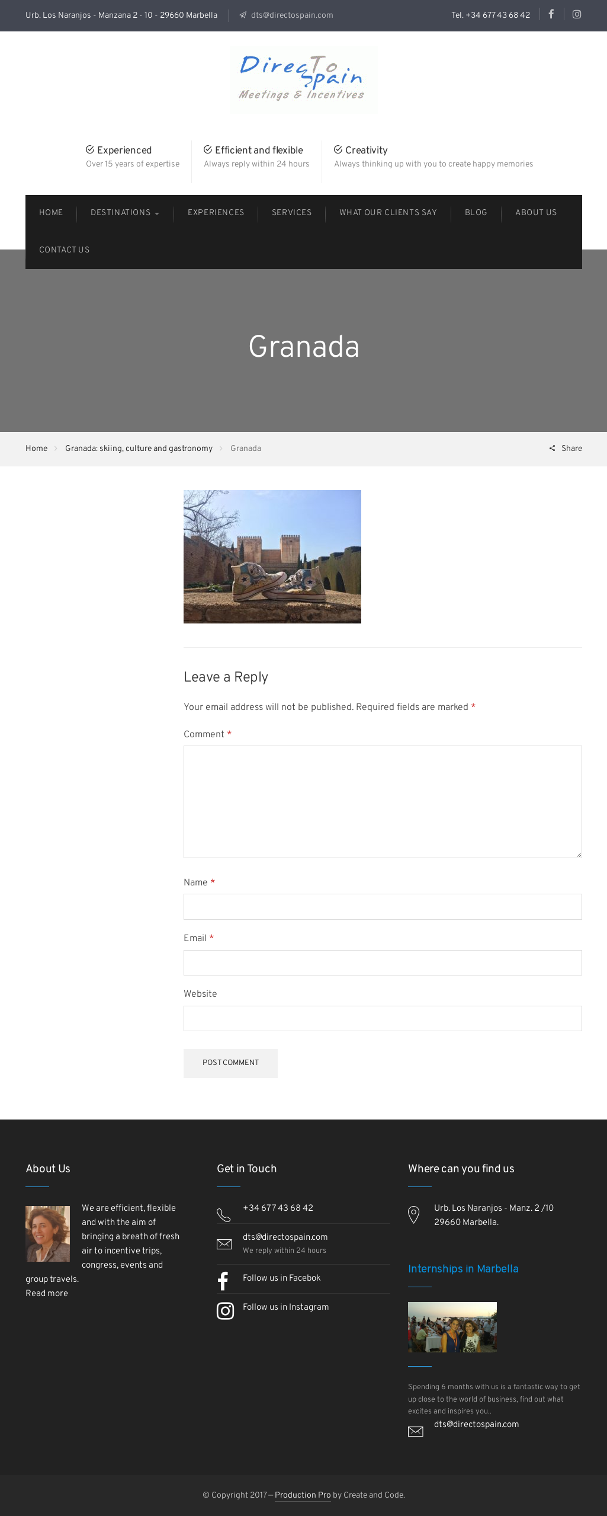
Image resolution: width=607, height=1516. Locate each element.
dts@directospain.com (291, 16)
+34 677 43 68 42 (278, 1208)
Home (36, 449)
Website (200, 994)
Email (199, 939)
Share (571, 449)
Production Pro (303, 1496)
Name (199, 883)
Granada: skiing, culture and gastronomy (139, 449)
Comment (208, 735)
